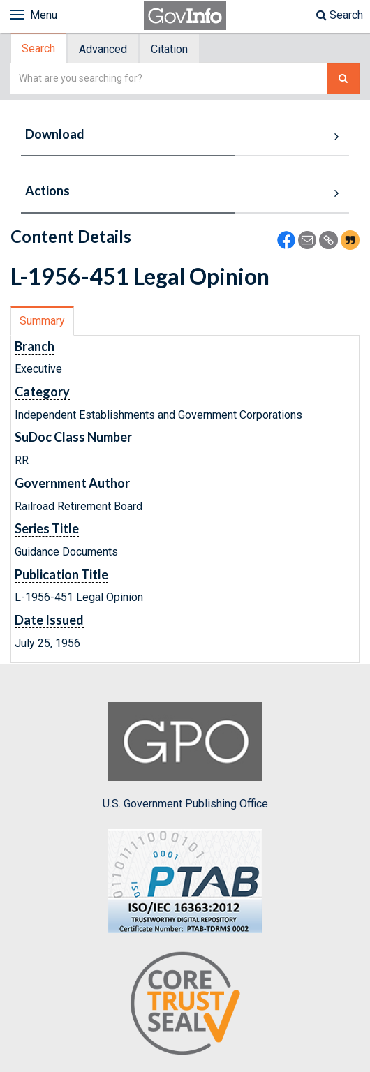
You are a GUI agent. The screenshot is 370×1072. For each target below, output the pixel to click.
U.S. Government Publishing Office (185, 756)
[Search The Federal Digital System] (343, 78)
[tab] (39, 48)
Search (339, 15)
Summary (42, 320)
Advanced (103, 49)
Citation (169, 49)
